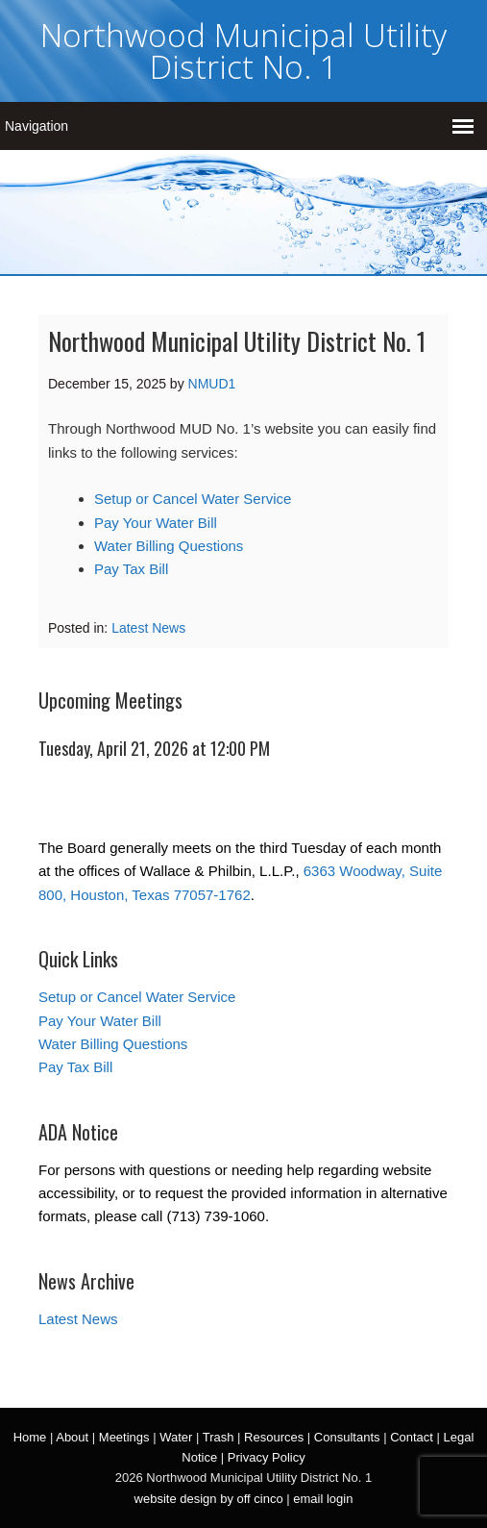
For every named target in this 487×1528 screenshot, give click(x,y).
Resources (274, 1437)
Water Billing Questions (168, 546)
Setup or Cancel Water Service (192, 498)
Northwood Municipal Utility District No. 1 (243, 50)
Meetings (124, 1437)
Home (30, 1437)
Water (175, 1437)
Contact (411, 1437)
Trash (218, 1437)
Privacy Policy (266, 1457)
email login (323, 1498)
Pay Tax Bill (131, 569)
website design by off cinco (208, 1498)
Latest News (148, 628)
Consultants (347, 1437)
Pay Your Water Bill (155, 522)
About (72, 1437)
